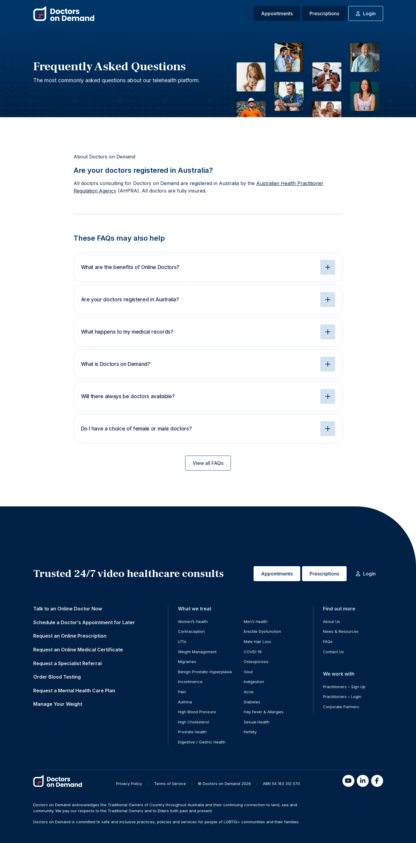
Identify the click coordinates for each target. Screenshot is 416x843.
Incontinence (190, 681)
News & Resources (341, 631)
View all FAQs (208, 463)
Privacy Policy (129, 783)
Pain (182, 691)
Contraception (191, 631)
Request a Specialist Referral (67, 663)
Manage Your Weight (57, 704)
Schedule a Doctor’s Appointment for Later (84, 622)
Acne (249, 691)
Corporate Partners (341, 706)
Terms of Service (170, 783)
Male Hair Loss (257, 641)
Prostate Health (192, 731)
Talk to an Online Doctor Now (67, 609)
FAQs (328, 641)
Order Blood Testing (57, 677)
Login (366, 13)
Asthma (185, 702)
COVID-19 (253, 651)
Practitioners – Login (342, 696)
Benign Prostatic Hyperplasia (205, 671)
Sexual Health (256, 722)
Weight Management (197, 651)
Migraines (187, 661)
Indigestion (254, 681)
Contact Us (333, 651)
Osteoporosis (256, 661)
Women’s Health (193, 621)
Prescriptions (324, 13)
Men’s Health (256, 621)
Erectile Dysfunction (262, 631)
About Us (331, 621)
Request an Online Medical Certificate (78, 650)
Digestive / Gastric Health (201, 742)
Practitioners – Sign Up (344, 686)
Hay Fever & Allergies (264, 711)
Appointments (277, 13)
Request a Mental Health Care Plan (74, 691)
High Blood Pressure (197, 711)
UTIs (182, 641)
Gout (248, 671)
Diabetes (252, 702)
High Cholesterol (193, 722)
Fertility (250, 731)
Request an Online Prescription (69, 636)
